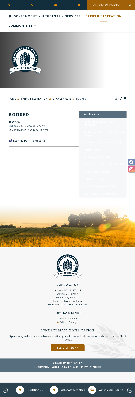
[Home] (10, 16)
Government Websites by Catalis (56, 377)
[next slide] (129, 390)
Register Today (67, 358)
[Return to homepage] (14, 99)
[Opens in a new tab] (10, 5)
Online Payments (67, 329)
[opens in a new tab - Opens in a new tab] (131, 162)
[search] (110, 5)
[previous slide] (5, 390)
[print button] (125, 99)
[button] (129, 5)
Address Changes (67, 333)
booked (81, 98)
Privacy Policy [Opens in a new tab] (91, 377)
